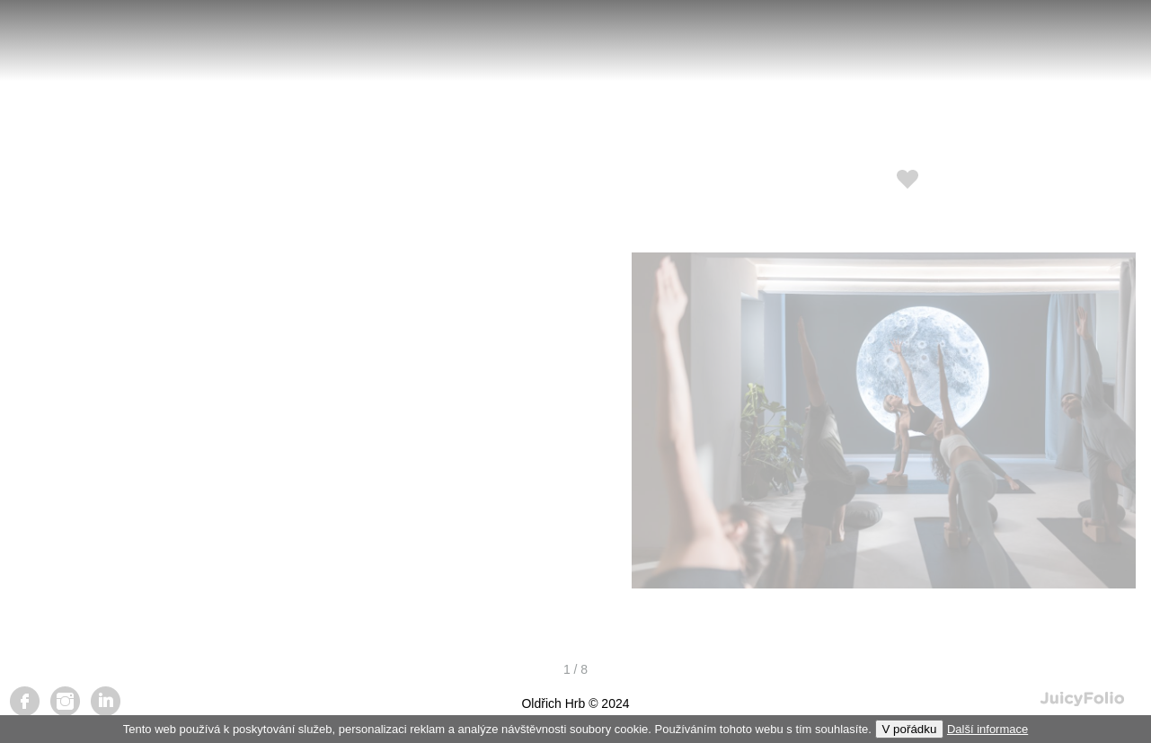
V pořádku (909, 729)
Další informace (987, 729)
